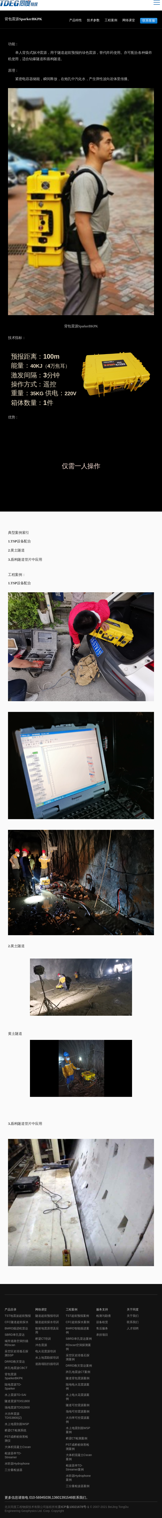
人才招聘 (133, 1328)
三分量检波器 (13, 1470)
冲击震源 (41, 1345)
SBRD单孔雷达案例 (79, 1338)
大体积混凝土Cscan (18, 1447)
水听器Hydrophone (17, 1463)
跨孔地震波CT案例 (78, 1372)
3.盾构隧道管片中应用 (25, 560)
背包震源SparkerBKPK (16, 19)
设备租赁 (102, 1322)
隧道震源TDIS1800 (17, 1401)
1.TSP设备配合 (19, 541)
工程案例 (111, 20)
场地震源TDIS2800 (17, 1407)
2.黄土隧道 (16, 550)
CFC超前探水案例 (78, 1322)
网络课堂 (128, 20)
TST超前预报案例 (77, 1315)
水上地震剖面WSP (17, 1424)
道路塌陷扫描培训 (47, 1364)
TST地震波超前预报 (18, 1315)
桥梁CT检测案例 (77, 1438)
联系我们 (133, 1322)
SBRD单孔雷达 (15, 1334)
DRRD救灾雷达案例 (79, 1365)
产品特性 (75, 20)
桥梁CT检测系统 (15, 1430)
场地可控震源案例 (77, 1411)
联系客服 (148, 20)
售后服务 (102, 1328)
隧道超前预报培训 (47, 1315)
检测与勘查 (103, 1315)
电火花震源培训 (45, 1351)
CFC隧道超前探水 (16, 1322)
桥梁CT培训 (43, 1338)
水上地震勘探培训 (47, 1357)
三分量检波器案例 (77, 1486)
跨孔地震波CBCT (16, 1368)
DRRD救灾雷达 (15, 1361)
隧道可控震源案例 (77, 1405)
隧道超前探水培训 (47, 1322)
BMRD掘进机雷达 (16, 1328)
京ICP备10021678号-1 (74, 1507)
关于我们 (133, 1315)
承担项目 (102, 1334)
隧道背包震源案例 (77, 1378)
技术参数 (93, 20)
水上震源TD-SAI (15, 1394)
